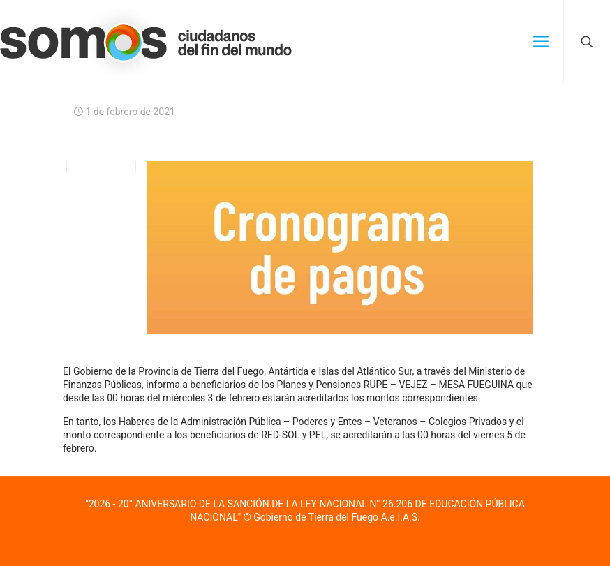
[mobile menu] (541, 42)
